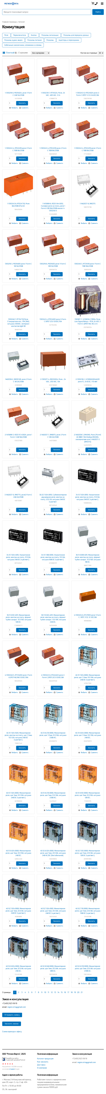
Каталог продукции (45, 1058)
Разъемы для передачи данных (76, 35)
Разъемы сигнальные (50, 35)
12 (52, 992)
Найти (98, 12)
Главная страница (9, 22)
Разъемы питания (34, 40)
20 (78, 992)
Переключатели (19, 35)
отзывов (11, 1069)
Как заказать (42, 1062)
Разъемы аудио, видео (13, 40)
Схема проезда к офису (12, 1031)
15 (62, 992)
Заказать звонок (12, 1024)
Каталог (21, 22)
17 (68, 992)
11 (48, 992)
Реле (6, 35)
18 (72, 992)
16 (65, 992)
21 (82, 992)
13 (55, 992)
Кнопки (34, 35)
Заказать (22, 103)
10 (45, 992)
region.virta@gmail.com (16, 1007)
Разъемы (50, 40)
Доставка (41, 1065)
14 (58, 992)
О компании (42, 1068)
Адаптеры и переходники (69, 40)
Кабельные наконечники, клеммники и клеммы (23, 45)
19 (75, 992)
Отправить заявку (12, 1015)
